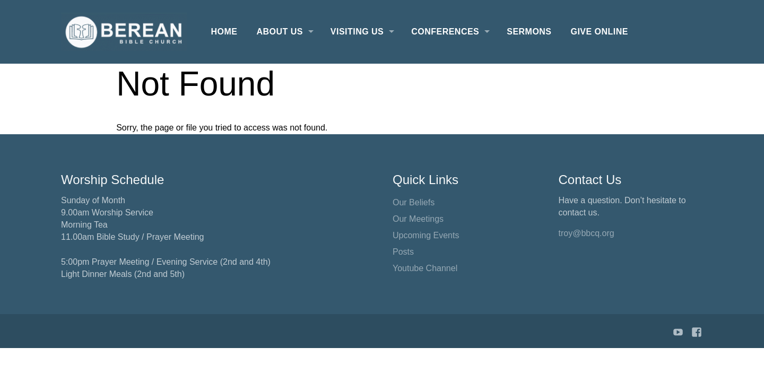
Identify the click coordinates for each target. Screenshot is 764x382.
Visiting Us (357, 31)
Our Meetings (418, 218)
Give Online (599, 31)
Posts (403, 251)
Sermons (529, 31)
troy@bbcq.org (586, 233)
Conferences (445, 31)
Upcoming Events (426, 235)
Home (224, 31)
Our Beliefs (414, 202)
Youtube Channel (425, 268)
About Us (279, 31)
